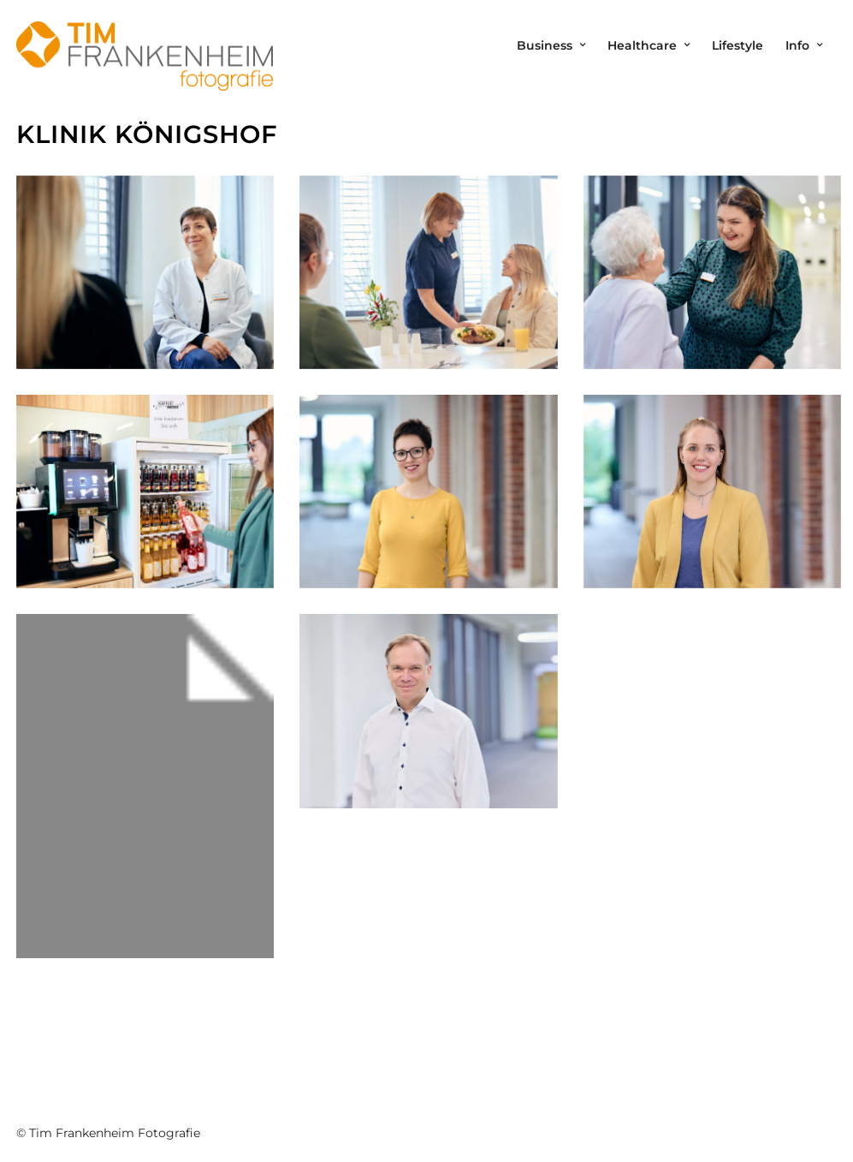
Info (797, 45)
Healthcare (642, 45)
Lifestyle (737, 45)
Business (544, 45)
